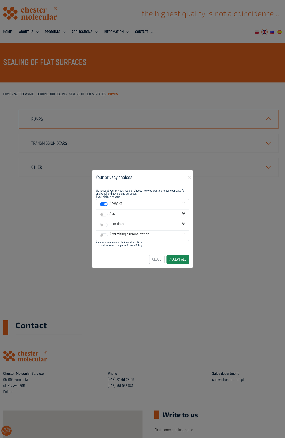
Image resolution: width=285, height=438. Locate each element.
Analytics (116, 203)
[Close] (189, 178)
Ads (112, 213)
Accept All (178, 259)
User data (117, 223)
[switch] (104, 204)
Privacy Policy (134, 245)
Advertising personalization (129, 234)
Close (156, 259)
